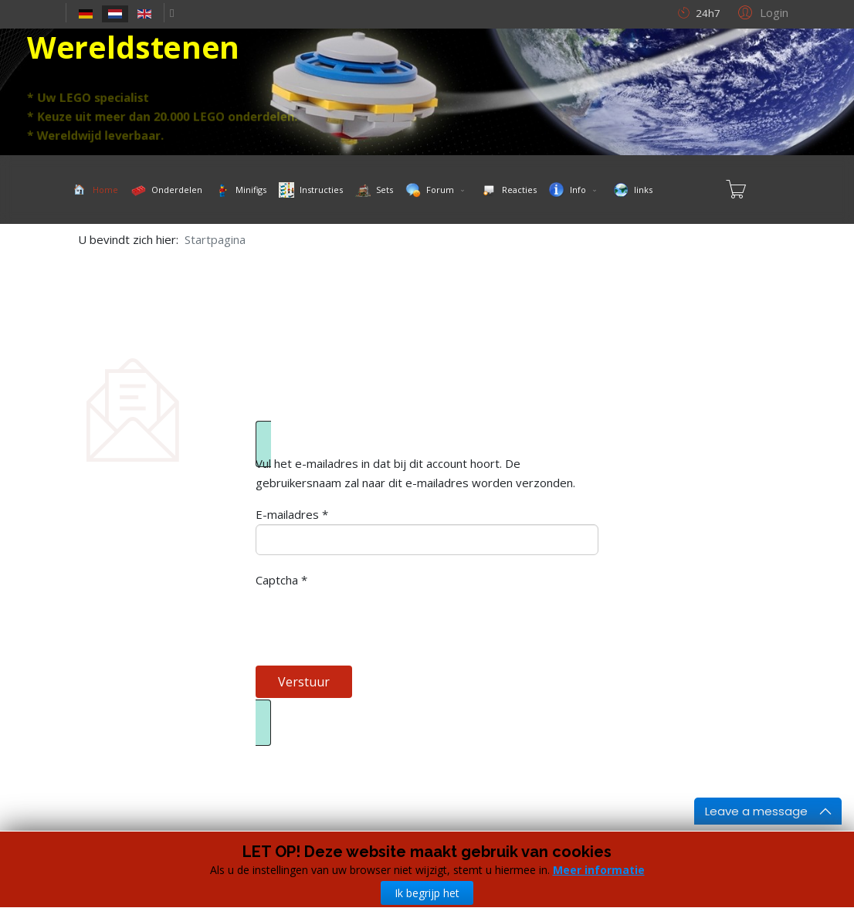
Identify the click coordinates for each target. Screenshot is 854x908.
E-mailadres (292, 514)
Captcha (281, 580)
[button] (761, 11)
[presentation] (373, 620)
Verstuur (304, 681)
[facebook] (172, 12)
